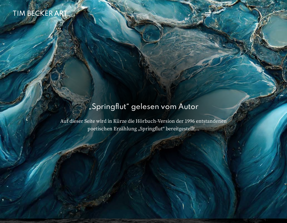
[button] (207, 14)
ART (60, 13)
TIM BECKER (33, 13)
